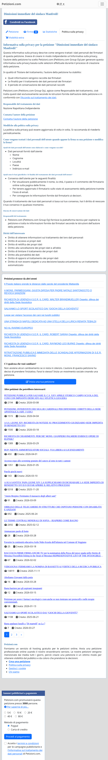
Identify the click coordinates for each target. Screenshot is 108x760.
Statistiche (50, 31)
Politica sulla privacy (73, 31)
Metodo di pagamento (16, 722)
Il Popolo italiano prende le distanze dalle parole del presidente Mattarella (41, 284)
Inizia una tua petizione (40, 381)
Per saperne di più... (16, 706)
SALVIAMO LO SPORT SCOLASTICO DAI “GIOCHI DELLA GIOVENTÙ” (41, 308)
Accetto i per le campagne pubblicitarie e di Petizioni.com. (25, 748)
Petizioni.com (11, 4)
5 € (9, 712)
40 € (9, 716)
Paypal (14, 725)
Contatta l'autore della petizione (20, 118)
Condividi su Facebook (19, 22)
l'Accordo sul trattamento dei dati (38, 97)
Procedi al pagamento (18, 736)
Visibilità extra (15, 37)
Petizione (12, 31)
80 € (20, 716)
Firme (30, 31)
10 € (19, 712)
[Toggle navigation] (102, 4)
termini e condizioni (28, 743)
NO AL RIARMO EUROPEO (18, 328)
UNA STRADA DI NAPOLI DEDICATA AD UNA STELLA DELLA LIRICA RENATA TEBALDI (50, 321)
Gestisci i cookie (17, 668)
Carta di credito (19, 729)
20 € (30, 712)
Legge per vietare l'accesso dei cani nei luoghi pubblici (32, 315)
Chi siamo (14, 671)
